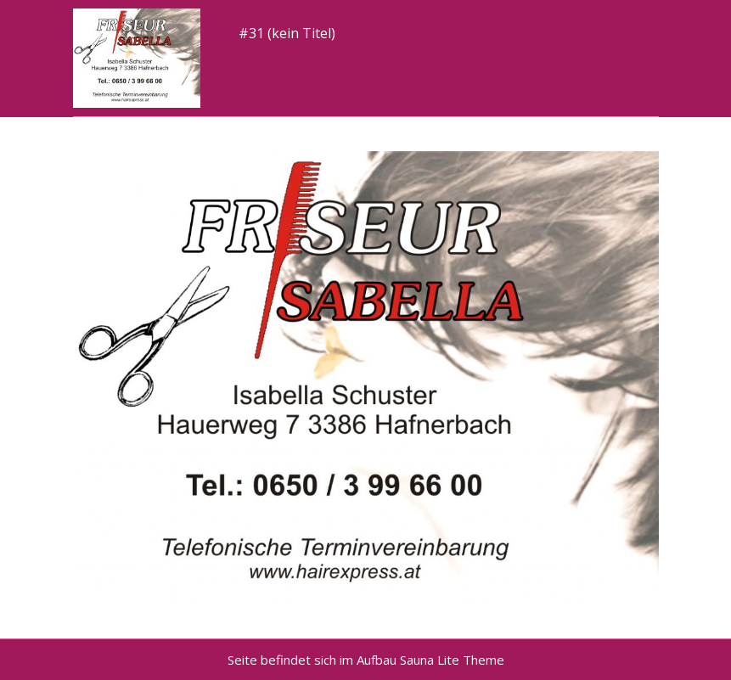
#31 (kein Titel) (287, 33)
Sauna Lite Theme (452, 659)
